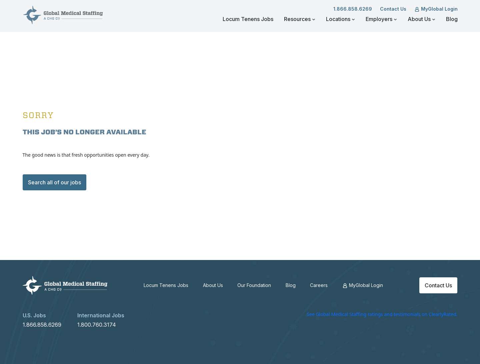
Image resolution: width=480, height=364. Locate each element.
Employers (381, 19)
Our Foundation (254, 285)
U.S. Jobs (34, 315)
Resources (299, 19)
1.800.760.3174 (96, 324)
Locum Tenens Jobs (248, 19)
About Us (421, 19)
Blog (452, 19)
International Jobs (100, 315)
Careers (319, 285)
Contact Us (393, 9)
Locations (340, 19)
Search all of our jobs (54, 182)
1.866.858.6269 (352, 9)
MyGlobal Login (436, 9)
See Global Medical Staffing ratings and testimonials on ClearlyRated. (382, 314)
